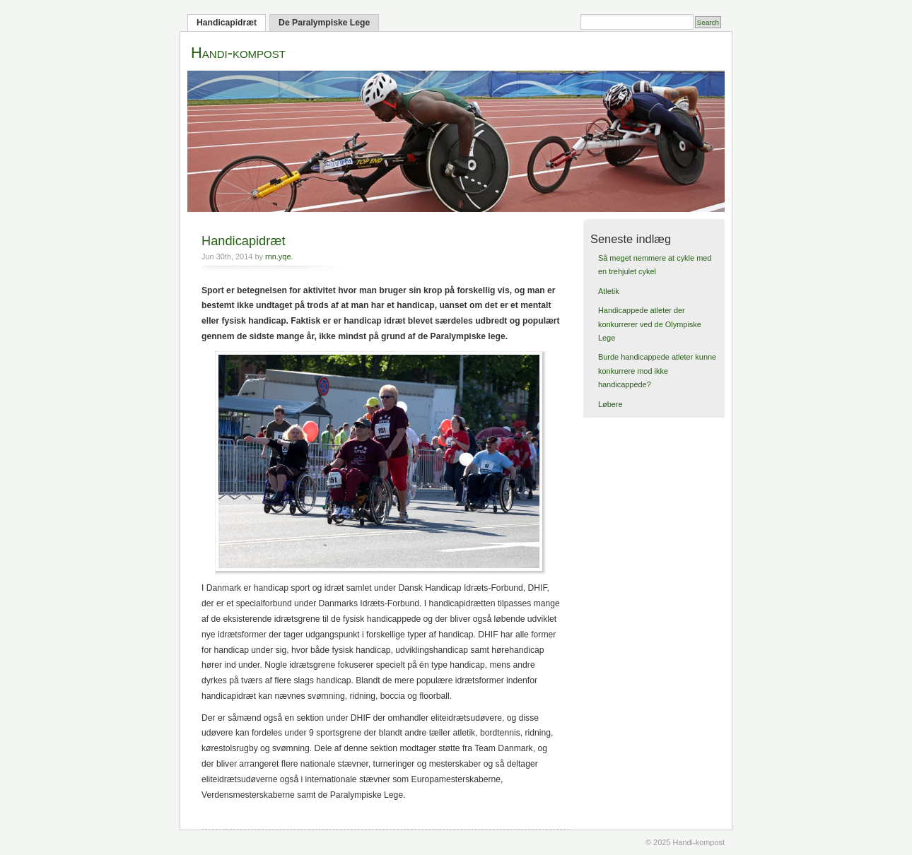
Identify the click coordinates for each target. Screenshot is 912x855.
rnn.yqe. (279, 256)
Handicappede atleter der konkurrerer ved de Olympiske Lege (649, 324)
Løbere (610, 404)
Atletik (608, 291)
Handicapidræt (227, 23)
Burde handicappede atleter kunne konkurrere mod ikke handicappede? (657, 371)
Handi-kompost (238, 52)
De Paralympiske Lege (324, 23)
